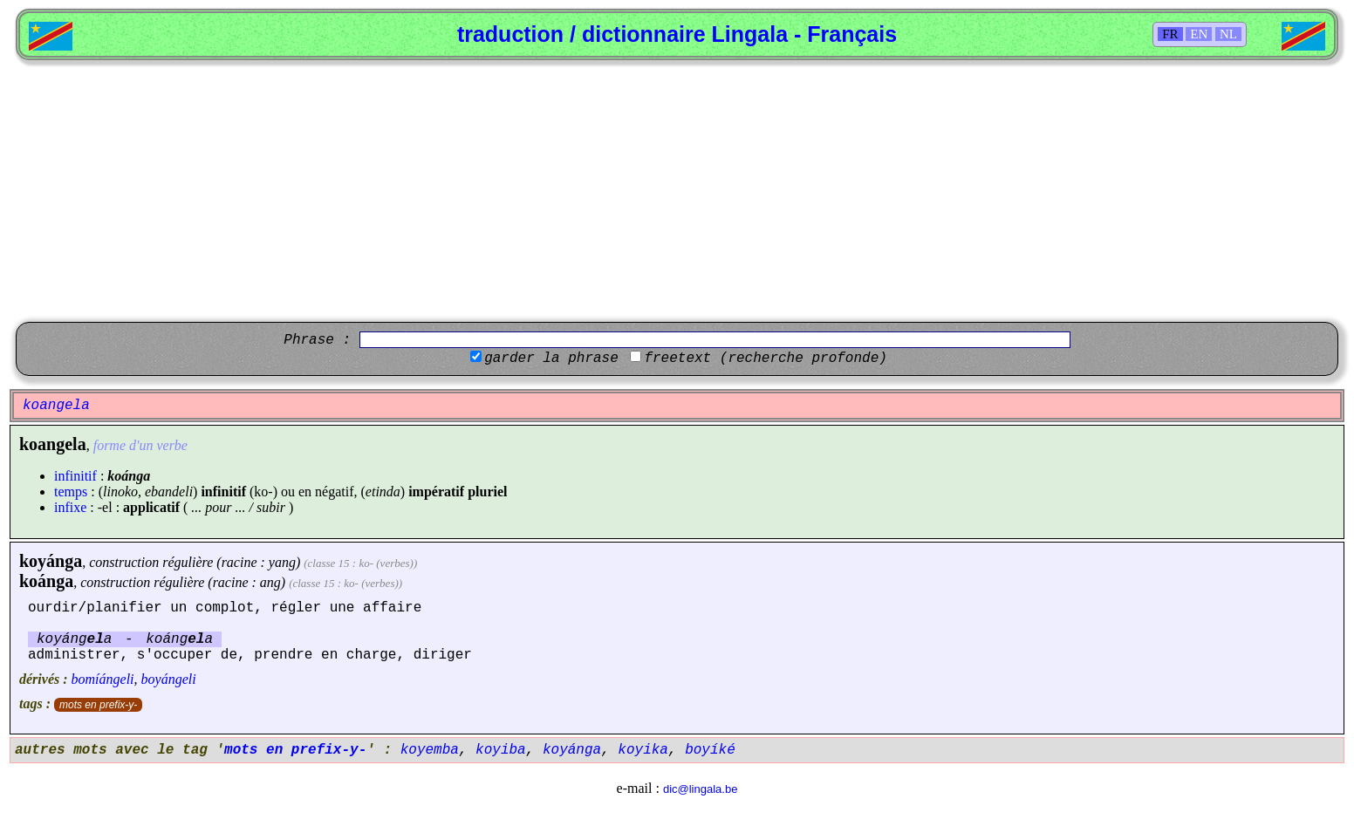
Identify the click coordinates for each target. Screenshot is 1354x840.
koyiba (500, 750)
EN (1198, 34)
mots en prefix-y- (98, 705)
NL (1228, 34)
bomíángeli (103, 679)
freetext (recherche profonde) (765, 358)
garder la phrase (551, 358)
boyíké (710, 750)
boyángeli (168, 679)
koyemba (429, 750)
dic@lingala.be (700, 789)
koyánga (50, 560)
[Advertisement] (677, 191)
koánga (46, 581)
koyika (643, 750)
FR (1170, 34)
